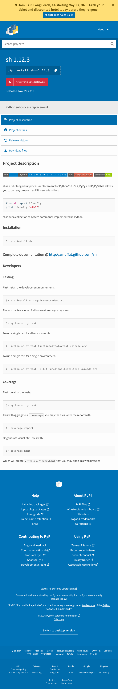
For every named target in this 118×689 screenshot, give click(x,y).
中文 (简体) (32, 654)
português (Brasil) (65, 650)
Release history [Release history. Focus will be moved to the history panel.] (16, 140)
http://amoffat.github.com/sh (73, 254)
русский (59, 654)
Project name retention (34, 519)
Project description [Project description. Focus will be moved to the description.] (18, 120)
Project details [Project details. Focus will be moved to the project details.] (15, 130)
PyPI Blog (81, 504)
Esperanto (82, 654)
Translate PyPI (33, 555)
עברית (70, 654)
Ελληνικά (96, 650)
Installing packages (33, 504)
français (39, 650)
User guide (33, 514)
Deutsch (108, 650)
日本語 (50, 650)
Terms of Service (81, 545)
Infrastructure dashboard (81, 509)
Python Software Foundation (61, 615)
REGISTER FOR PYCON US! (58, 15)
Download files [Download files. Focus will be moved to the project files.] (15, 150)
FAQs (35, 524)
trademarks (88, 605)
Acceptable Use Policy (81, 565)
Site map (59, 619)
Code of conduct (81, 555)
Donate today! (59, 599)
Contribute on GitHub (34, 550)
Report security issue (82, 550)
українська (82, 650)
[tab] (59, 120)
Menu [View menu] (103, 29)
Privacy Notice (81, 560)
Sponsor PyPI (35, 560)
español (28, 650)
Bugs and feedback (35, 545)
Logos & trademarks (83, 519)
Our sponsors (83, 524)
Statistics (82, 514)
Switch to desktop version (59, 630)
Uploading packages (33, 509)
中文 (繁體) (46, 654)
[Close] (113, 5)
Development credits (33, 565)
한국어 (93, 654)
